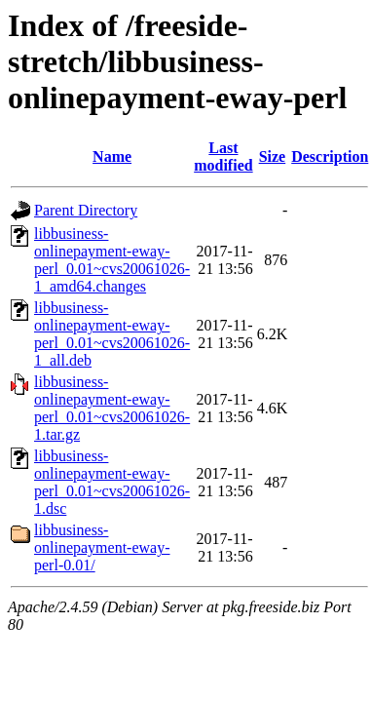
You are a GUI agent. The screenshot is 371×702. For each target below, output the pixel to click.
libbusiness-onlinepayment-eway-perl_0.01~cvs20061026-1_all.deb (112, 334)
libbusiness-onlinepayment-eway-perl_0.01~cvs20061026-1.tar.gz (112, 408)
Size (272, 156)
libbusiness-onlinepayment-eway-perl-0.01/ (102, 547)
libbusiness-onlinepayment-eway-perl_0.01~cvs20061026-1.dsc (112, 482)
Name (112, 156)
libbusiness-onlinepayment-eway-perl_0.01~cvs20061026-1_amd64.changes (112, 259)
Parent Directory (85, 210)
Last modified (223, 156)
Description (329, 156)
